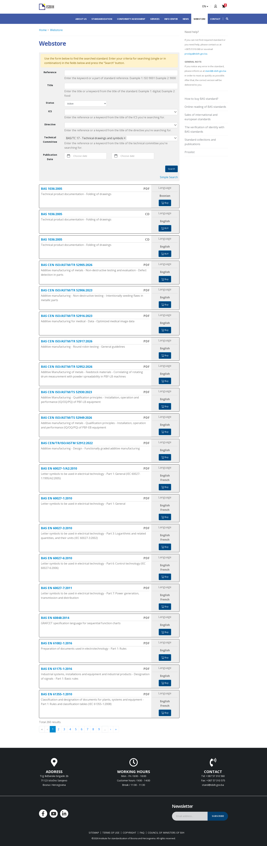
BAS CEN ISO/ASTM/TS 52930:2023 (66, 392)
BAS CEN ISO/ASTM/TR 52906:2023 (66, 290)
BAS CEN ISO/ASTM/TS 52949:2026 (66, 417)
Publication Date (50, 157)
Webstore (199, 18)
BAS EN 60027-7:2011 (56, 588)
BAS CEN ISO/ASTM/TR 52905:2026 (66, 265)
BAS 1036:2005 (51, 189)
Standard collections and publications (200, 142)
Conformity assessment (131, 18)
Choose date (80, 156)
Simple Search (169, 177)
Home (43, 30)
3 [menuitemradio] (64, 729)
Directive (50, 124)
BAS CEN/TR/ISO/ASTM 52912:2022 (67, 443)
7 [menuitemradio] (87, 729)
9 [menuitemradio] (99, 729)
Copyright (129, 833)
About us (81, 18)
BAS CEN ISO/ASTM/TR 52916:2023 (66, 316)
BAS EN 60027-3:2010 (56, 528)
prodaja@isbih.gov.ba (196, 53)
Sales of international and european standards (201, 117)
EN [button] (205, 6)
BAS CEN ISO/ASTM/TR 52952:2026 (66, 367)
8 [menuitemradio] (93, 729)
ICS (50, 111)
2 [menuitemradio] (58, 729)
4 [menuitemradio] (70, 729)
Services (154, 18)
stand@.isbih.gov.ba (215, 70)
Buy (164, 202)
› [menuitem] (110, 729)
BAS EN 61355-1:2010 (56, 694)
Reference (50, 72)
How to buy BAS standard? (201, 99)
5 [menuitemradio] (76, 729)
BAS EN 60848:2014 (55, 618)
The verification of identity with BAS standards (204, 129)
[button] (225, 19)
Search (171, 168)
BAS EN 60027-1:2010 (56, 498)
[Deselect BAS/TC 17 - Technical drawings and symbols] (124, 138)
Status (50, 102)
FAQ (142, 833)
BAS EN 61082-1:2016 (56, 643)
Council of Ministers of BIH (166, 833)
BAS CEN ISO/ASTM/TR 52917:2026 (66, 341)
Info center (171, 18)
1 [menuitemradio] (52, 729)
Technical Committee (50, 139)
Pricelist (190, 152)
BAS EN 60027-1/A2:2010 (59, 468)
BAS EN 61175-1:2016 (56, 669)
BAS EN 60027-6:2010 (56, 558)
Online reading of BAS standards (205, 107)
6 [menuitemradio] (81, 729)
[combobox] (121, 112)
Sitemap (94, 833)
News (186, 18)
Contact (215, 18)
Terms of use (110, 833)
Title (50, 85)
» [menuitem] (116, 729)
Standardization (101, 18)
